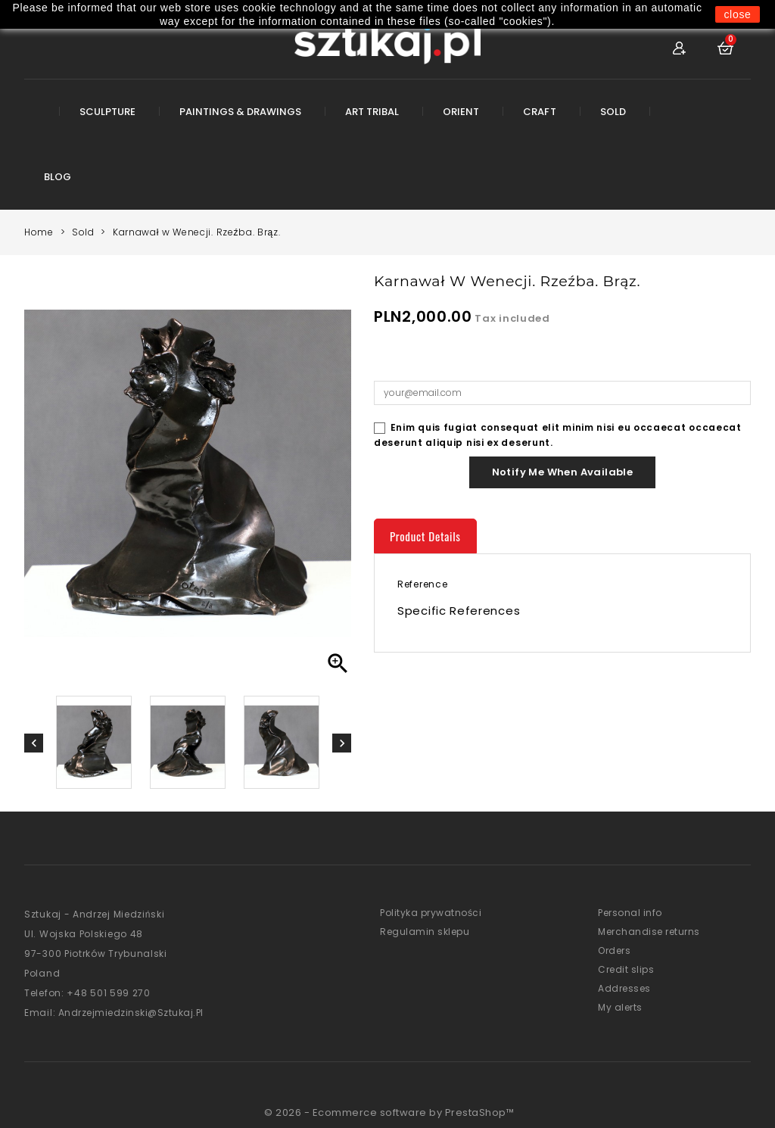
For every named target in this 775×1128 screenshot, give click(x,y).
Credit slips (626, 969)
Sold (613, 111)
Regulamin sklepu (424, 931)
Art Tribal (372, 111)
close (737, 14)
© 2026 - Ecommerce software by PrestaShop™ (389, 1112)
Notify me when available (562, 472)
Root (33, 122)
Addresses (624, 988)
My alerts (620, 1007)
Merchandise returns (649, 931)
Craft (539, 111)
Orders (614, 950)
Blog (57, 177)
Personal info (630, 912)
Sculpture (107, 111)
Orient (461, 111)
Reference (422, 584)
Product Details (425, 536)
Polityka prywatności (430, 912)
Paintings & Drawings (240, 111)
